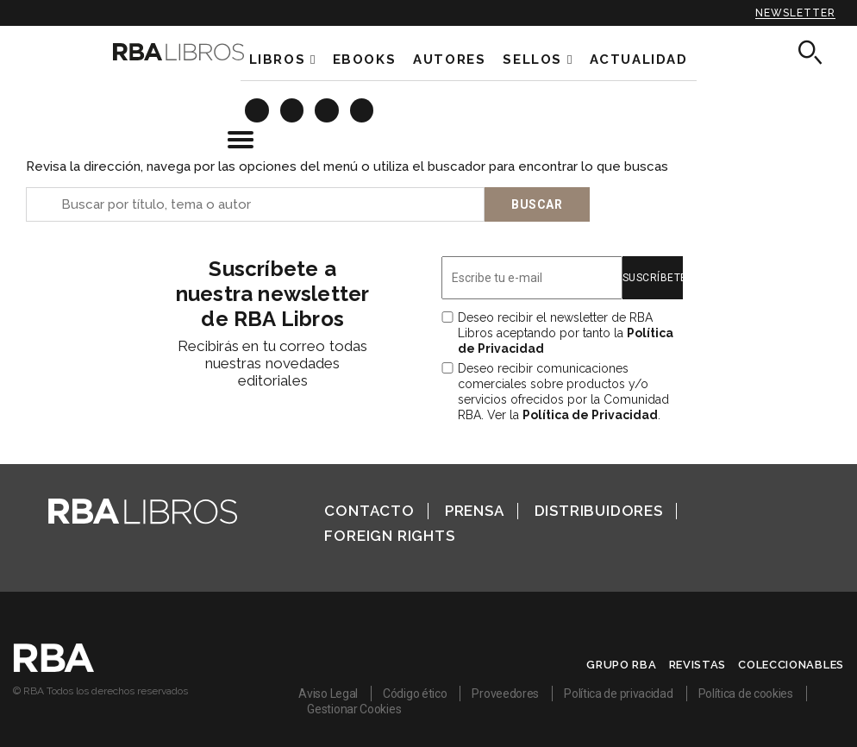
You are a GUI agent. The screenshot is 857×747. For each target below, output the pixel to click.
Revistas (698, 664)
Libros (277, 59)
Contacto (369, 510)
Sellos (532, 59)
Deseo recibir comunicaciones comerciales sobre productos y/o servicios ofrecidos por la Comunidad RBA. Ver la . (563, 391)
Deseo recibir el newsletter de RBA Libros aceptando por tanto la (565, 333)
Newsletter (795, 13)
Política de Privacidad (590, 415)
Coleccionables (791, 664)
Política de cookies (745, 693)
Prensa (474, 510)
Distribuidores (599, 510)
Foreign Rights (389, 535)
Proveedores (505, 693)
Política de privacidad (618, 693)
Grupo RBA (621, 664)
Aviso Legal (328, 693)
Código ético (415, 693)
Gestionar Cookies (354, 709)
